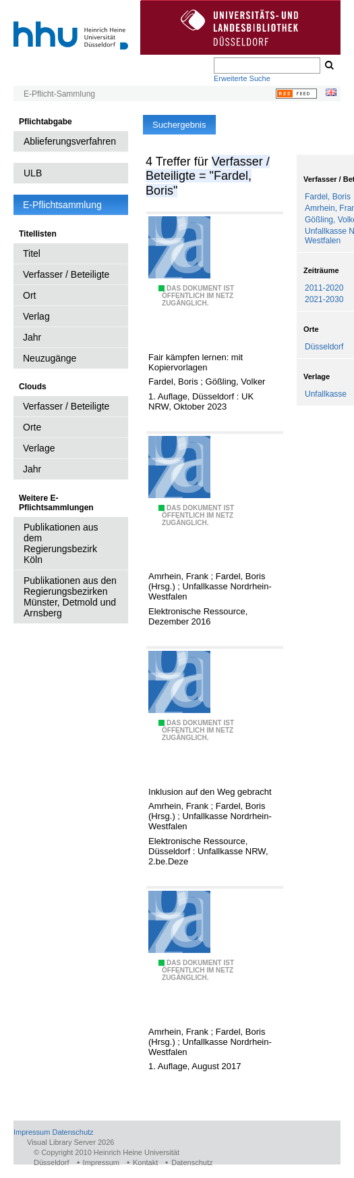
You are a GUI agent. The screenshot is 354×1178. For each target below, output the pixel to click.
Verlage (39, 448)
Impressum (31, 1132)
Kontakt (145, 1162)
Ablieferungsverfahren (70, 141)
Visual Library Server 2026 (70, 1142)
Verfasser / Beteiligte (66, 274)
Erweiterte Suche (242, 78)
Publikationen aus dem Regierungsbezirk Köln (61, 543)
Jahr (32, 337)
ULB (33, 173)
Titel (31, 253)
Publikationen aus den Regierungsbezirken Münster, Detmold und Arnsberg (70, 596)
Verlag (36, 316)
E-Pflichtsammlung (62, 204)
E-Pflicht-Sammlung (59, 94)
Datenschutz (72, 1132)
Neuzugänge (49, 358)
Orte (32, 427)
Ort (29, 295)
